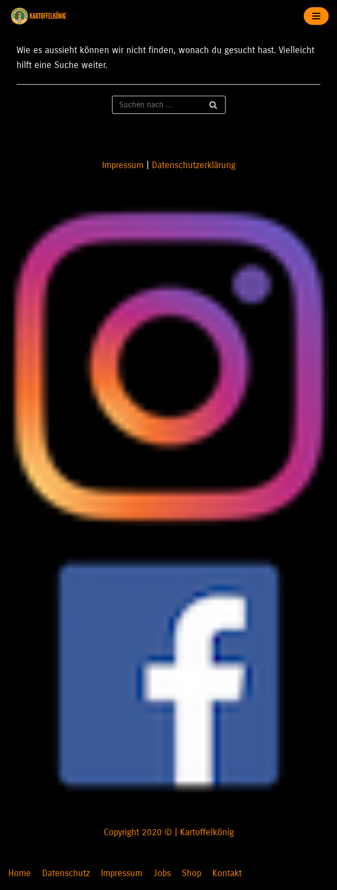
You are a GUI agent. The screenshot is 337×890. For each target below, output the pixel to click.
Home (19, 873)
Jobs (162, 873)
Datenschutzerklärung (194, 165)
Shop (191, 873)
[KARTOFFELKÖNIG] (41, 16)
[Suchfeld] (169, 105)
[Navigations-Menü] (316, 16)
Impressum (123, 165)
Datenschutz (66, 873)
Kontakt (227, 873)
